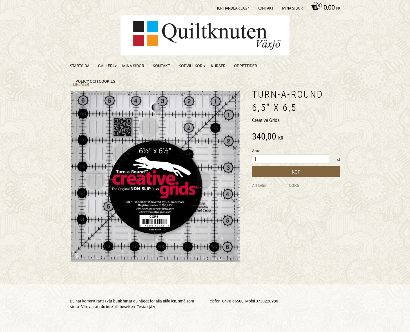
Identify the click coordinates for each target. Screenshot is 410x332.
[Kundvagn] (324, 8)
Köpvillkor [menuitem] (190, 65)
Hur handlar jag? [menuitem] (232, 8)
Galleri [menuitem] (106, 65)
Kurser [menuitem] (218, 65)
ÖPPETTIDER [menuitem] (245, 65)
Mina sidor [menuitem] (292, 8)
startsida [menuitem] (80, 65)
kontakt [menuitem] (265, 8)
